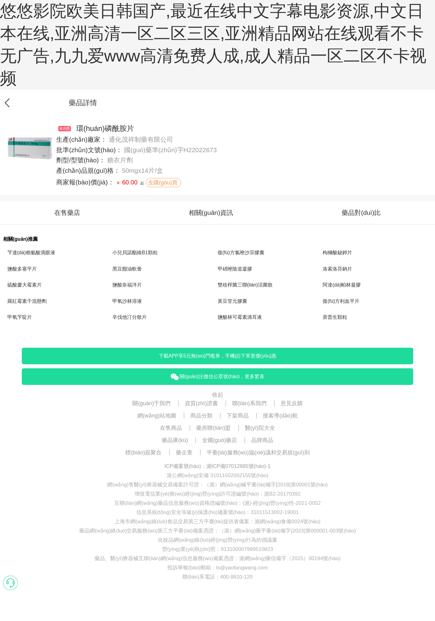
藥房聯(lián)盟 (213, 428)
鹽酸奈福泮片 (127, 284)
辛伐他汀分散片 (129, 317)
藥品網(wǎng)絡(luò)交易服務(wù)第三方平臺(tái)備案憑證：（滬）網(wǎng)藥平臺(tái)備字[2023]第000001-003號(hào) (217, 531)
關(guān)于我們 (151, 403)
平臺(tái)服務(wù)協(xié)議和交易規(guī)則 (258, 452)
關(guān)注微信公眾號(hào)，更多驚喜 (217, 377)
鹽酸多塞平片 (22, 268)
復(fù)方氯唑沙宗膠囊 (241, 252)
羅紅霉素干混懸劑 (27, 301)
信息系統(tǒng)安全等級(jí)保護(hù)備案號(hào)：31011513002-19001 (217, 512)
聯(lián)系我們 (249, 403)
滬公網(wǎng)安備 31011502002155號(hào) (217, 475)
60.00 (130, 182)
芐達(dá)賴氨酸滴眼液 (31, 252)
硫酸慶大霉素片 (24, 284)
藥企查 (184, 452)
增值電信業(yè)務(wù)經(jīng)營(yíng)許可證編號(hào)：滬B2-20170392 (217, 494)
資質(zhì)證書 (201, 403)
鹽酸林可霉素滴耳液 (240, 317)
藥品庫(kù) (175, 440)
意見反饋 (292, 403)
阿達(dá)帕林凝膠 (342, 284)
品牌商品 (262, 440)
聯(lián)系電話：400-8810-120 (217, 577)
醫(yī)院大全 (260, 428)
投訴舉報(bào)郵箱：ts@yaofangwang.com (217, 568)
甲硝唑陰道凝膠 (235, 268)
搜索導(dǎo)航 (280, 416)
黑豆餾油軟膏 (127, 268)
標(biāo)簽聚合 (143, 452)
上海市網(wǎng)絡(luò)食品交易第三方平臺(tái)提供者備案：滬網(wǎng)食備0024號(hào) (217, 521)
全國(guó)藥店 (219, 440)
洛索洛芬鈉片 (337, 268)
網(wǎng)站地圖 (156, 416)
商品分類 (201, 416)
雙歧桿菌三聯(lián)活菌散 (245, 284)
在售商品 (171, 428)
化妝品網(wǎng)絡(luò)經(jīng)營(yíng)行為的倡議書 (218, 540)
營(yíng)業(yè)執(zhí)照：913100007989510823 (217, 549)
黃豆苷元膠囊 (232, 301)
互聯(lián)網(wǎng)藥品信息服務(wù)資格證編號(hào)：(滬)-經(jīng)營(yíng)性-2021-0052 (217, 503)
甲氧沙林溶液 (127, 301)
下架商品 (238, 416)
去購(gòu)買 (163, 183)
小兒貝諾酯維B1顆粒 (135, 252)
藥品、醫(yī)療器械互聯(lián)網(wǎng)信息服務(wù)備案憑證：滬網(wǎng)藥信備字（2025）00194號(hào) (217, 558)
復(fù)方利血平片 (341, 301)
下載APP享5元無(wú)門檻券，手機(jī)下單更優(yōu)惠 (217, 355)
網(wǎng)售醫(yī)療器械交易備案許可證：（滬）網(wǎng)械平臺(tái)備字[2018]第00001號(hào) (217, 485)
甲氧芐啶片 (19, 317)
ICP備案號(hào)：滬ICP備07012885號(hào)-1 (218, 466)
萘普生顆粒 (335, 317)
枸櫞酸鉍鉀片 (337, 252)
